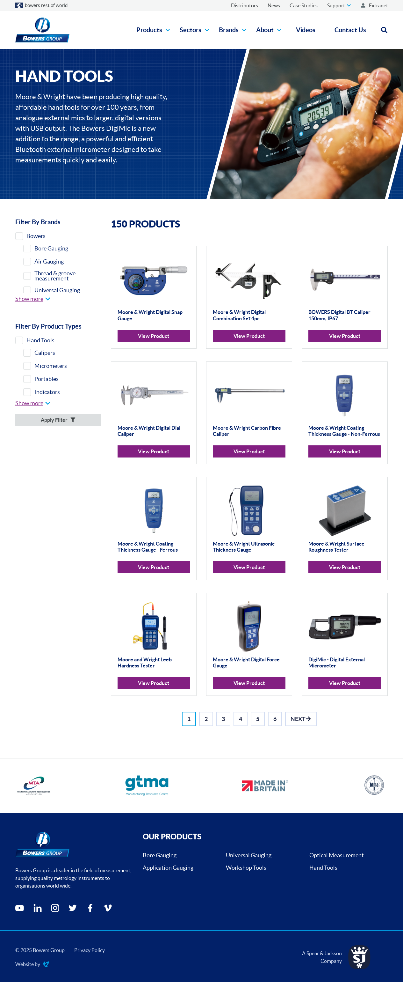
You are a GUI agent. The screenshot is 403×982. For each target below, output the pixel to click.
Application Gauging (168, 867)
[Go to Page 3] (223, 719)
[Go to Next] (301, 719)
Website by (32, 964)
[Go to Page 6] (275, 719)
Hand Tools (323, 867)
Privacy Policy (89, 950)
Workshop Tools (246, 867)
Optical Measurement (336, 855)
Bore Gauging (159, 855)
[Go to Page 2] (206, 719)
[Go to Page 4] (241, 719)
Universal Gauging (248, 855)
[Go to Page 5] (258, 719)
